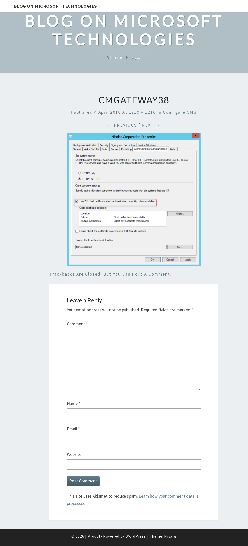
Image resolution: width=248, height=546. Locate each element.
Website (74, 454)
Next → (151, 125)
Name (74, 403)
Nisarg (170, 536)
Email (73, 429)
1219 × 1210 (142, 112)
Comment (77, 324)
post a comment (151, 274)
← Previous (122, 125)
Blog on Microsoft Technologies (55, 6)
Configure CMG (180, 112)
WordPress (136, 536)
